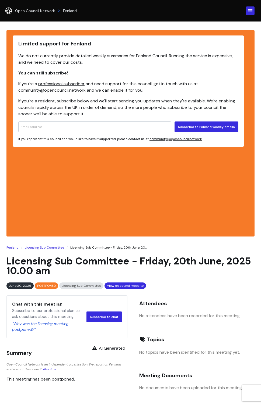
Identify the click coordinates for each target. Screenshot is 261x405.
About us (49, 369)
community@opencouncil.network (52, 90)
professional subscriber (61, 84)
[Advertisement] (128, 190)
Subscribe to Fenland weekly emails (206, 127)
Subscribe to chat (104, 317)
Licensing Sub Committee (44, 247)
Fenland (12, 247)
